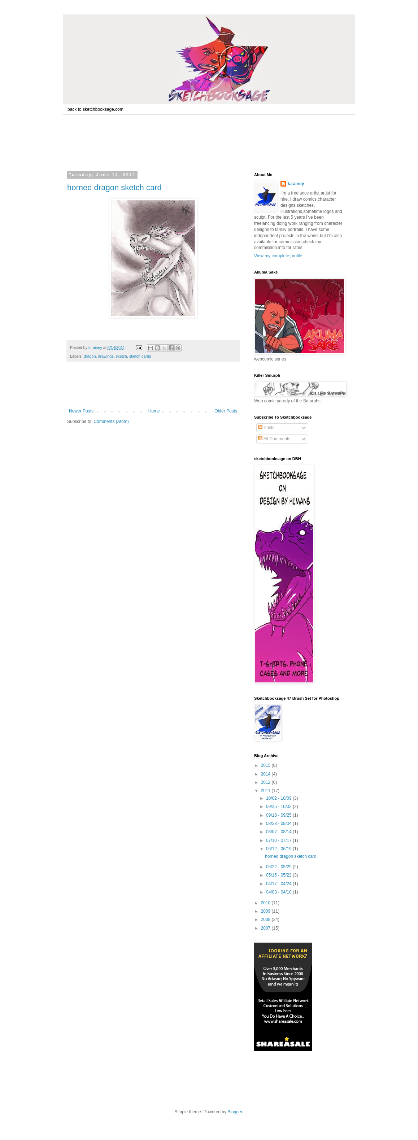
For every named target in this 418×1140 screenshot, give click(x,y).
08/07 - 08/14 (279, 831)
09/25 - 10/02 (279, 806)
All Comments (274, 438)
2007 (266, 928)
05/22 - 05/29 (279, 866)
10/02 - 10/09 (279, 798)
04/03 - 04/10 (279, 892)
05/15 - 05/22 (279, 875)
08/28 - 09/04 (279, 823)
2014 (266, 774)
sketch (121, 356)
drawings (105, 356)
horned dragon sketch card (114, 187)
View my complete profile (278, 255)
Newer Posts (81, 411)
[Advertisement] (205, 142)
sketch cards (140, 356)
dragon (90, 356)
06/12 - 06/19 (279, 848)
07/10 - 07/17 (279, 840)
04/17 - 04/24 (279, 883)
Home (154, 411)
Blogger (234, 1111)
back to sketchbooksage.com (95, 109)
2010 (266, 902)
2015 (266, 765)
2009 (266, 911)
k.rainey (296, 183)
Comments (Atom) (111, 421)
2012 (266, 782)
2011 (266, 790)
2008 (266, 919)
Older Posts (225, 411)
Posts (266, 427)
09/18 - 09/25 (279, 815)
